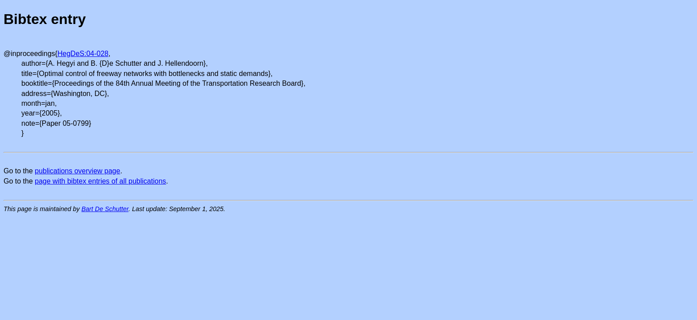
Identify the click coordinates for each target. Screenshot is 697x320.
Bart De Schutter (104, 208)
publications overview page (77, 171)
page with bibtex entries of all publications (100, 181)
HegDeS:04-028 (82, 53)
